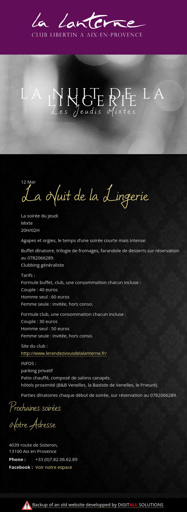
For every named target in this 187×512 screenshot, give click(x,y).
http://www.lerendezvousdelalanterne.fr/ (64, 353)
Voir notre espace (53, 467)
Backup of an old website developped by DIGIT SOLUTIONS (97, 505)
